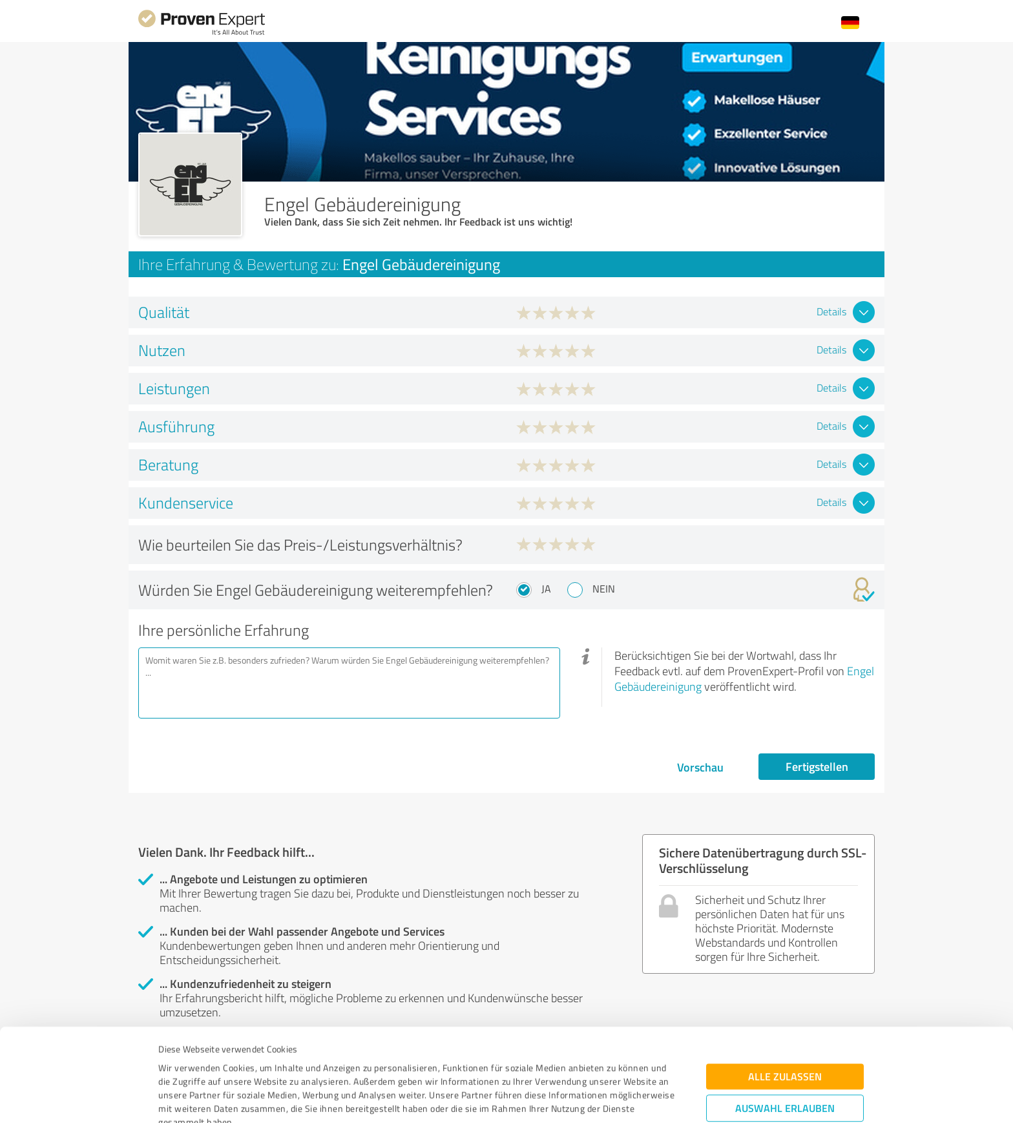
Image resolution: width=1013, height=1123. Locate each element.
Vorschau (700, 767)
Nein (603, 589)
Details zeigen (597, 1099)
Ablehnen (785, 1061)
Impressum (181, 1062)
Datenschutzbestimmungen (268, 1062)
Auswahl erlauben (785, 1021)
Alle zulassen (785, 989)
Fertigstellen (817, 766)
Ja (546, 589)
